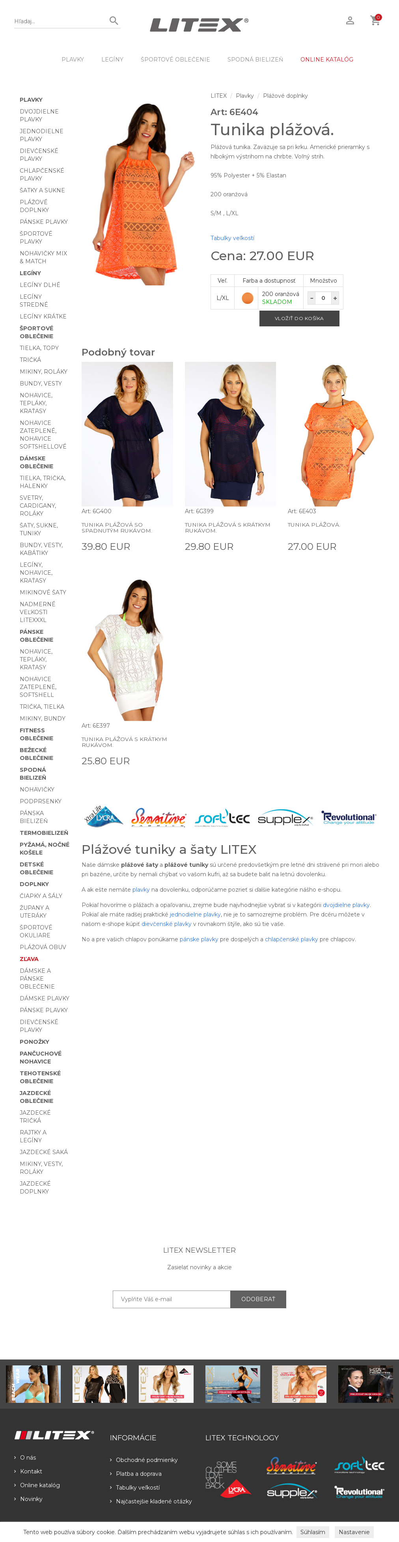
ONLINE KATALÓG (326, 59)
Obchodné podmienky (144, 1460)
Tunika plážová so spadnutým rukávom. (117, 527)
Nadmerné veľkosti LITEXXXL (38, 612)
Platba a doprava (136, 1473)
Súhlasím (312, 1532)
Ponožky (34, 1041)
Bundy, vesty (41, 383)
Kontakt (28, 1471)
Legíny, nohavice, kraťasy (36, 572)
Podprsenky (41, 801)
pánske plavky (199, 939)
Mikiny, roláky (43, 371)
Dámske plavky (44, 998)
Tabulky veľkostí (232, 238)
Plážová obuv (43, 947)
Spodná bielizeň (255, 59)
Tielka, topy (39, 348)
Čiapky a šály (41, 896)
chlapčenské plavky (291, 939)
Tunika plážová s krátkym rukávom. (228, 527)
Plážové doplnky (285, 95)
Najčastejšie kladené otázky (151, 1501)
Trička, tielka (42, 706)
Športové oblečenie (175, 59)
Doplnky (34, 884)
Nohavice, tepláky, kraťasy (36, 403)
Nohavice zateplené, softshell (38, 687)
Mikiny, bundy (42, 718)
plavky (141, 889)
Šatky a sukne (42, 190)
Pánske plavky (44, 221)
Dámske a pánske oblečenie (37, 978)
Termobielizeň (44, 832)
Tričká (30, 359)
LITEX (219, 95)
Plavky (73, 59)
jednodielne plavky (195, 914)
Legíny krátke (43, 316)
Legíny (112, 59)
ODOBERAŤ (258, 1299)
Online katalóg (37, 1485)
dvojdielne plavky (346, 905)
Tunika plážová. (314, 524)
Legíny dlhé (40, 285)
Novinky (28, 1499)
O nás (25, 1457)
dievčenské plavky (167, 923)
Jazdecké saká (44, 1152)
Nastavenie (354, 1532)
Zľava (29, 959)
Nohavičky (37, 789)
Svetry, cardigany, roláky (38, 505)
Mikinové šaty (43, 592)
